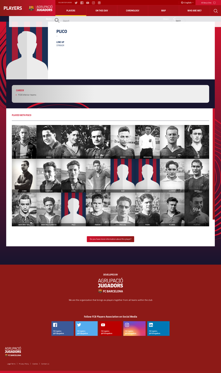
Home (49, 18)
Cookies (35, 364)
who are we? (194, 10)
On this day (102, 10)
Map (163, 10)
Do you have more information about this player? (110, 239)
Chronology (132, 10)
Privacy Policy (24, 364)
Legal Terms (11, 364)
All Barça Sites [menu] (208, 2)
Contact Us (45, 364)
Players (70, 10)
